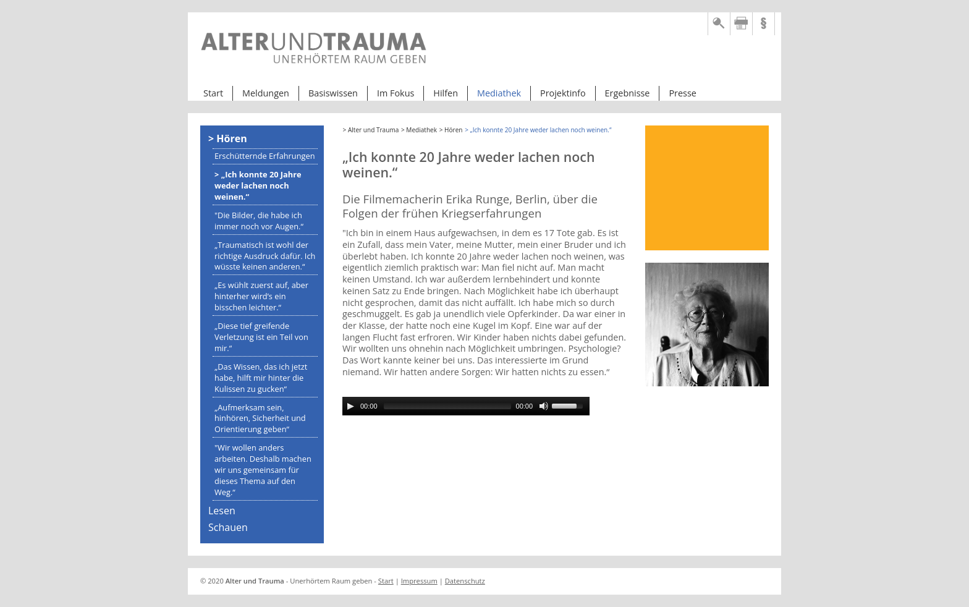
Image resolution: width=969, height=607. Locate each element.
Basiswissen (333, 93)
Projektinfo (563, 93)
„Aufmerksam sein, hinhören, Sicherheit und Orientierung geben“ (260, 418)
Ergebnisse (627, 93)
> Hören (451, 129)
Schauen (228, 527)
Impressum (419, 580)
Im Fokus (395, 93)
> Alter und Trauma (371, 129)
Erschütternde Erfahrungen (264, 155)
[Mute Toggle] (544, 406)
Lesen (221, 510)
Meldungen (265, 93)
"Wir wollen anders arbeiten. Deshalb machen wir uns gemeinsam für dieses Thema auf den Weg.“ (262, 470)
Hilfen (445, 93)
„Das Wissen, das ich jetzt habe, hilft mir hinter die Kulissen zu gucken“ (260, 377)
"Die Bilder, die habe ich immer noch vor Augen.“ (258, 221)
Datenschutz (465, 580)
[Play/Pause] (350, 406)
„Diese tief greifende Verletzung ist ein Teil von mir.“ (261, 337)
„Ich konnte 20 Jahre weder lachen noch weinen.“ (258, 185)
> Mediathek (419, 129)
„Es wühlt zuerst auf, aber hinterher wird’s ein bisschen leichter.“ (261, 296)
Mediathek (499, 93)
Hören (231, 138)
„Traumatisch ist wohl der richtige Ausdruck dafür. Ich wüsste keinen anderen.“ (264, 256)
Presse (682, 93)
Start (213, 93)
